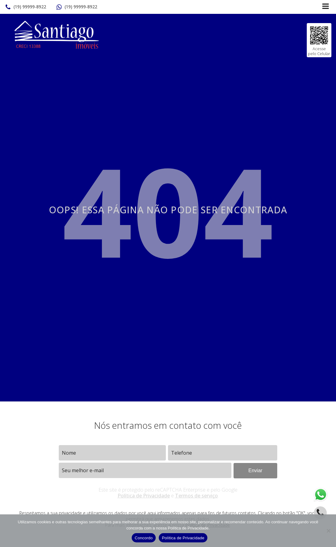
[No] (328, 531)
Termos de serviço (196, 495)
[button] (25, 7)
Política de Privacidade (144, 495)
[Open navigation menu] (325, 7)
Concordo (144, 538)
